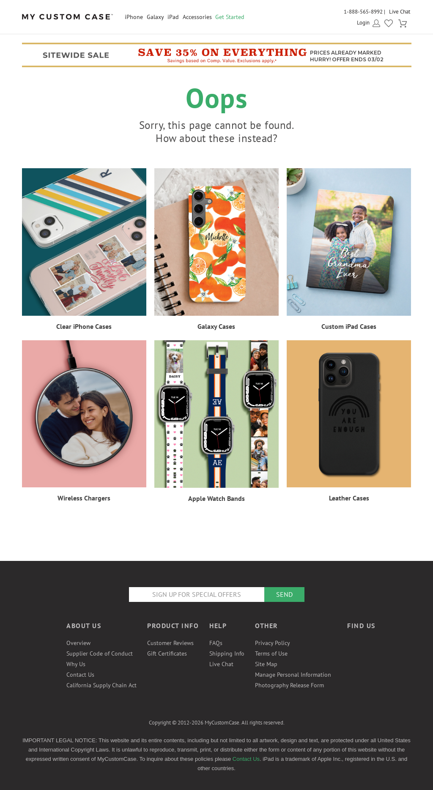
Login (363, 22)
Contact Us (80, 674)
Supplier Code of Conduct (99, 653)
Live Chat (399, 11)
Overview (78, 643)
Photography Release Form (289, 685)
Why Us (75, 664)
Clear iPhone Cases (84, 326)
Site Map (266, 664)
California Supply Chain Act (101, 685)
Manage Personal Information (293, 674)
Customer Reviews (170, 643)
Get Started (229, 17)
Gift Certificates (167, 653)
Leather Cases (349, 498)
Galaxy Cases (216, 326)
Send (284, 594)
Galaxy (155, 17)
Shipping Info (226, 653)
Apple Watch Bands (216, 498)
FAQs (215, 643)
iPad (173, 17)
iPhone (134, 17)
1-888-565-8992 (363, 11)
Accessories (197, 17)
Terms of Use (271, 653)
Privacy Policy (272, 643)
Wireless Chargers (84, 498)
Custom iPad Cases (348, 326)
